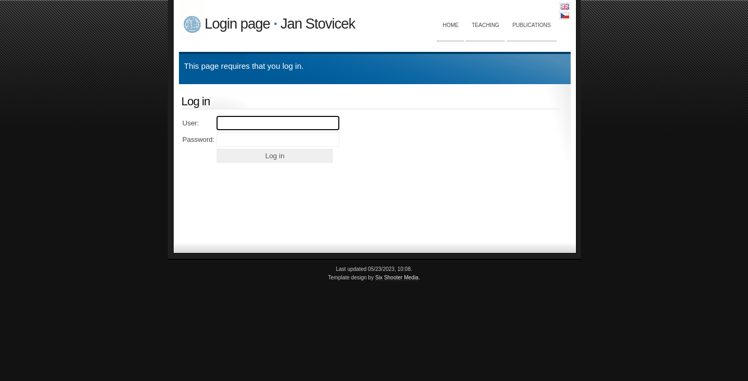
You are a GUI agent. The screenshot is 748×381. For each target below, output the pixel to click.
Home (450, 25)
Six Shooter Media (397, 277)
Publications (531, 25)
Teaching (485, 25)
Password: (199, 139)
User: (191, 123)
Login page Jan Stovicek (280, 24)
